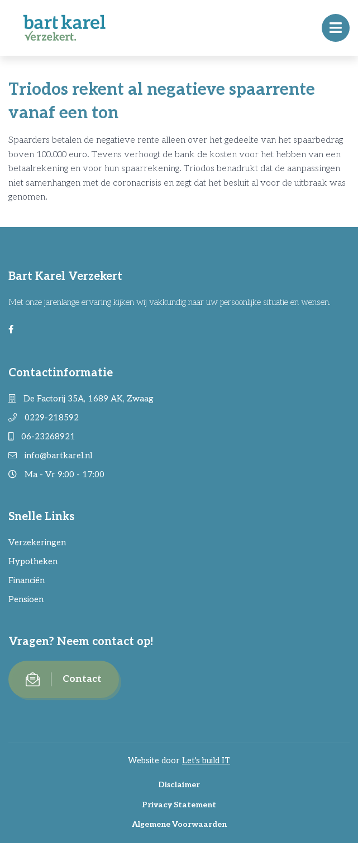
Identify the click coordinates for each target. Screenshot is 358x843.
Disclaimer (179, 784)
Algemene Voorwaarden (179, 824)
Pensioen (26, 599)
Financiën (26, 580)
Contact (64, 679)
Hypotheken (33, 561)
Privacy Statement (179, 805)
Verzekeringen (37, 542)
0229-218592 (43, 418)
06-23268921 (41, 437)
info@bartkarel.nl (50, 455)
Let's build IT (206, 760)
